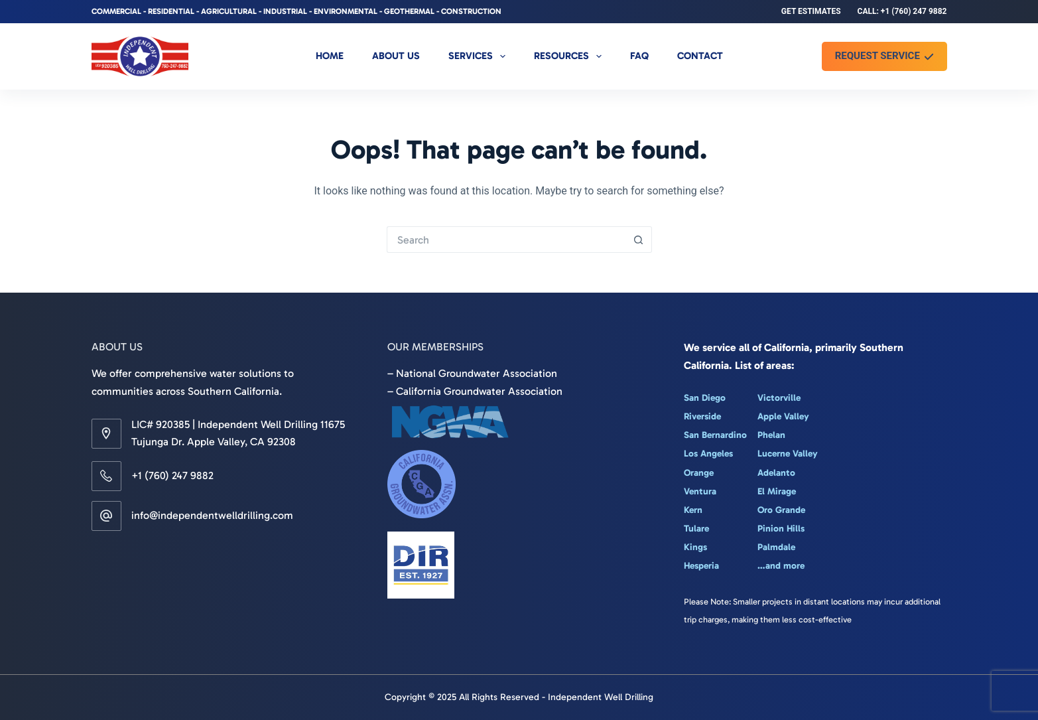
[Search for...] (506, 239)
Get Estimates (811, 11)
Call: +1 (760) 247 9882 (902, 11)
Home (330, 56)
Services (479, 56)
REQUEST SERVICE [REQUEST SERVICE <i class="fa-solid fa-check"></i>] (884, 56)
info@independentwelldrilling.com (212, 515)
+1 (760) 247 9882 (172, 475)
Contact (700, 56)
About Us (396, 56)
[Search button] (638, 239)
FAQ (639, 56)
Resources (570, 56)
